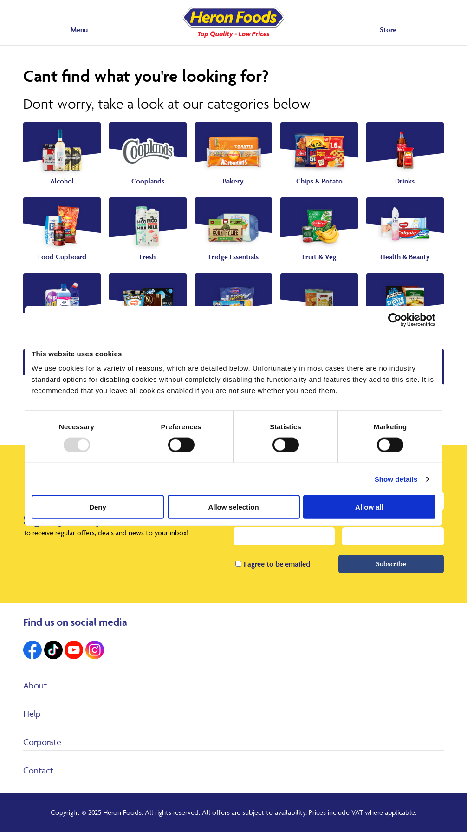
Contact (38, 770)
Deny (97, 507)
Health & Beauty (405, 256)
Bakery (233, 181)
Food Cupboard (62, 256)
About (35, 685)
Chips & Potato (319, 181)
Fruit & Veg (319, 256)
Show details (396, 479)
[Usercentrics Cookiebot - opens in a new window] (394, 320)
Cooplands (147, 181)
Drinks (405, 181)
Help (32, 713)
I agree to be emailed (277, 564)
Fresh (148, 256)
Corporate (42, 741)
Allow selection (233, 507)
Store (388, 29)
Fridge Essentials (233, 256)
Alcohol (62, 181)
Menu (79, 29)
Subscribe (391, 563)
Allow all (369, 507)
